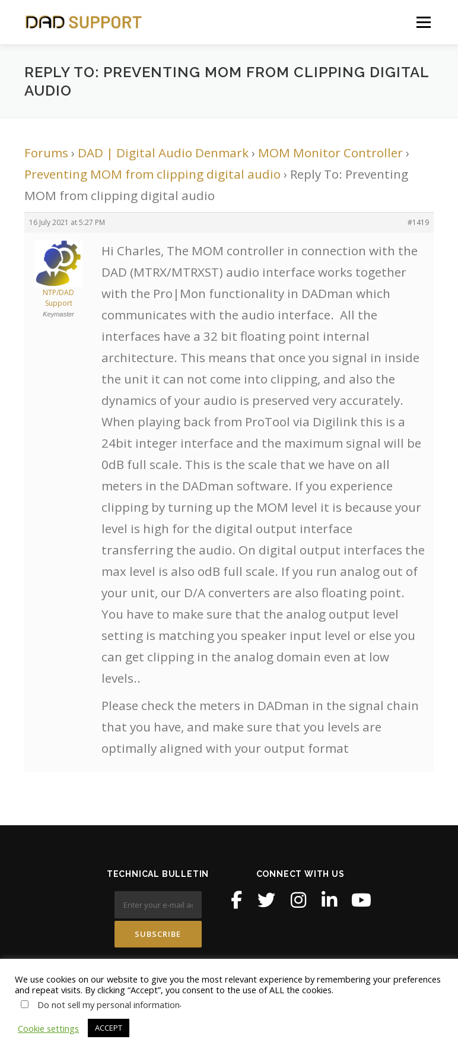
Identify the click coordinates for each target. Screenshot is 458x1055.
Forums (46, 152)
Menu (423, 22)
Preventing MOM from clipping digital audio (152, 174)
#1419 (418, 222)
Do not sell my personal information (108, 1004)
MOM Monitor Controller (330, 152)
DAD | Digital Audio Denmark (163, 152)
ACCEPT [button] (108, 1027)
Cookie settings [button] (48, 1028)
